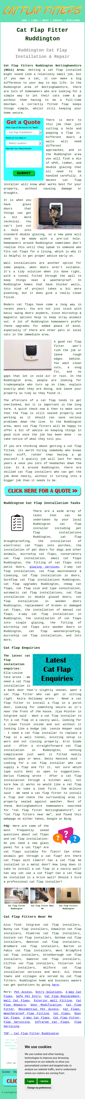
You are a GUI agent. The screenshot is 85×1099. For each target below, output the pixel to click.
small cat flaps (66, 558)
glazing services (44, 566)
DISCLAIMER (73, 20)
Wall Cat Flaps (17, 1000)
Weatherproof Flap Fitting (26, 1013)
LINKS (34, 20)
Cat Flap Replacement (62, 996)
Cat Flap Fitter (66, 1017)
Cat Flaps (71, 1009)
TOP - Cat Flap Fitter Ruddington (31, 1033)
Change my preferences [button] (39, 1087)
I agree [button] (30, 1081)
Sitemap (6, 1072)
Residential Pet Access (39, 1009)
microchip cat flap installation (32, 635)
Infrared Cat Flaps (52, 1022)
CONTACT (57, 20)
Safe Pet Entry (28, 996)
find (17, 924)
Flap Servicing (17, 1022)
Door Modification (46, 1005)
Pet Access (23, 992)
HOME (24, 20)
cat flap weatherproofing (54, 631)
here (55, 984)
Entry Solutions (49, 992)
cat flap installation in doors (51, 575)
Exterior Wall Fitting (53, 1000)
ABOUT (45, 20)
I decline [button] (44, 1081)
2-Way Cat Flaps (36, 1017)
